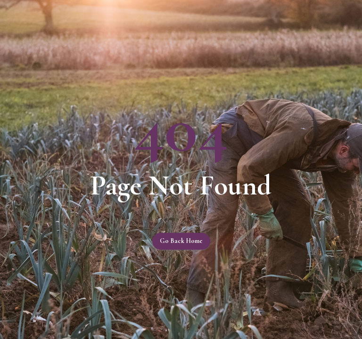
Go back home (181, 241)
